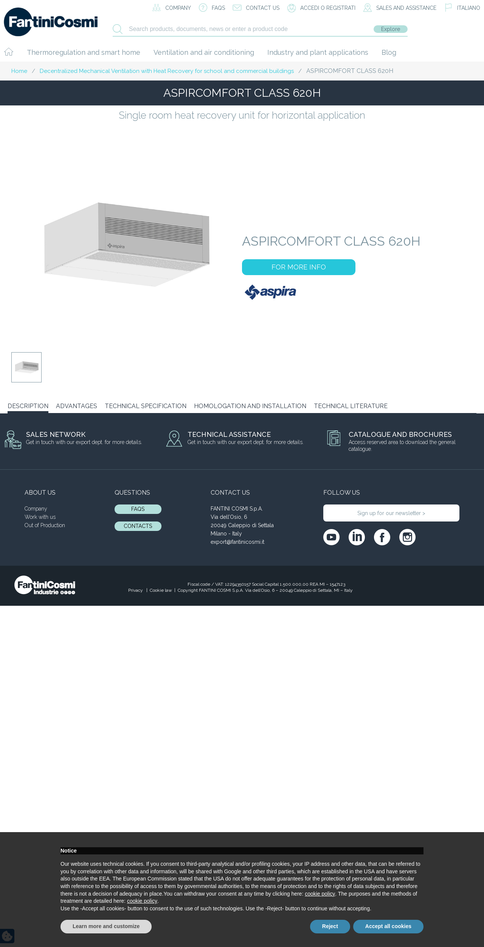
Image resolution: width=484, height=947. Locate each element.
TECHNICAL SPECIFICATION (145, 406)
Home (19, 71)
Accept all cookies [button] (388, 926)
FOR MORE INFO (298, 267)
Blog (389, 52)
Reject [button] (330, 926)
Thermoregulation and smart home (83, 52)
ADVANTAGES (76, 406)
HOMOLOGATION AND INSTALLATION (250, 406)
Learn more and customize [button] (106, 926)
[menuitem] (462, 8)
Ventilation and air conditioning (204, 52)
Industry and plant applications (317, 52)
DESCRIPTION (28, 406)
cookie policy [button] (320, 894)
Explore (390, 29)
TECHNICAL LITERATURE (351, 406)
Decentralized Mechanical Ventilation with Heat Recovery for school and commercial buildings (167, 71)
